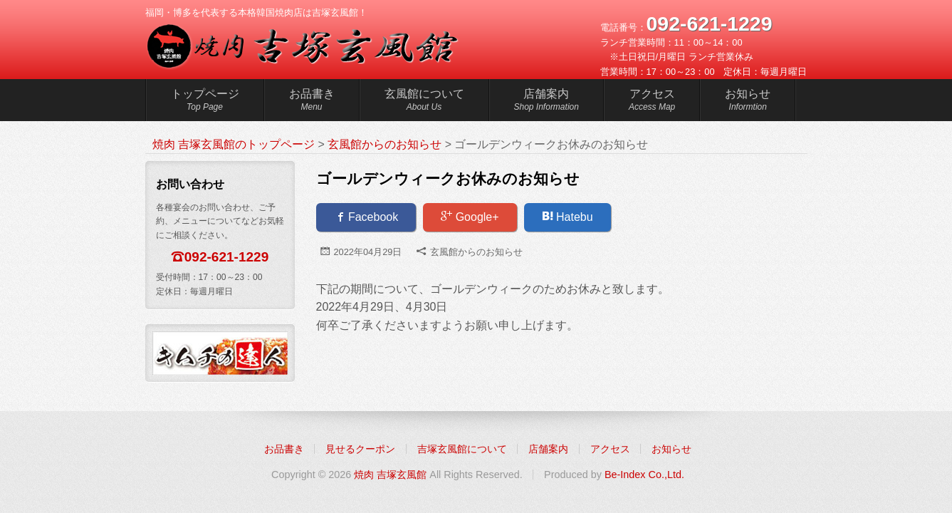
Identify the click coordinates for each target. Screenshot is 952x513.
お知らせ (747, 102)
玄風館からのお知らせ (476, 252)
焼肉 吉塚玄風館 (390, 474)
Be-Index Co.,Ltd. (644, 474)
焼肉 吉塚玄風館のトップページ (233, 144)
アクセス (652, 102)
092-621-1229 (226, 256)
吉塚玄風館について (462, 449)
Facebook (366, 216)
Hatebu (567, 216)
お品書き (312, 102)
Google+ (469, 216)
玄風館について (424, 102)
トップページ (205, 102)
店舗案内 (546, 102)
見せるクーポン (360, 449)
